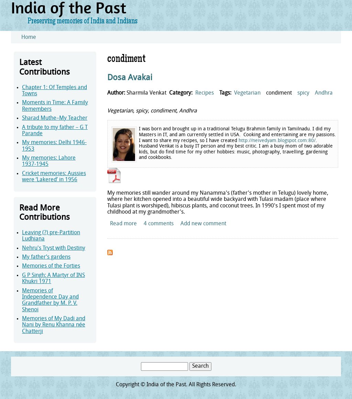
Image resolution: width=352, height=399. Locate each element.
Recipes (204, 93)
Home (28, 37)
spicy (303, 93)
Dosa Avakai (129, 78)
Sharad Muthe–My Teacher (54, 118)
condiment (279, 93)
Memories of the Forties (51, 266)
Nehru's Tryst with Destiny (53, 248)
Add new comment (203, 224)
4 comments (159, 224)
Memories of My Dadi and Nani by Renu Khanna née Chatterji (53, 325)
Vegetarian (247, 93)
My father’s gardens (46, 257)
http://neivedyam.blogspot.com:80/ (277, 140)
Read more (123, 224)
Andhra (324, 93)
